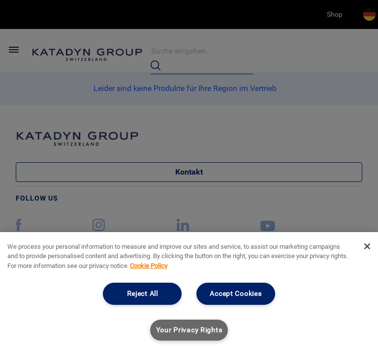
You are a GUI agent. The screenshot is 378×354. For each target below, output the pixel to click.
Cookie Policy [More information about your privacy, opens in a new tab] (148, 265)
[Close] (367, 246)
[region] (189, 293)
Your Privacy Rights (189, 330)
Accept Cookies (235, 294)
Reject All (142, 294)
